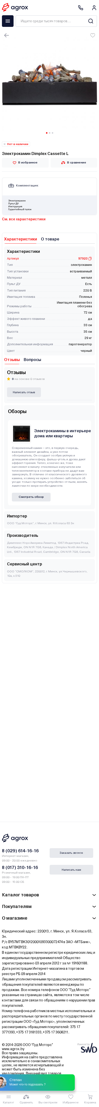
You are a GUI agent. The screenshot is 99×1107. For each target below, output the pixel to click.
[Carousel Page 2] (49, 133)
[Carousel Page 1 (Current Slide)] (46, 133)
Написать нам (71, 869)
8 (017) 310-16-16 (20, 867)
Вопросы (32, 359)
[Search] (90, 21)
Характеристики (20, 239)
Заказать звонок (71, 852)
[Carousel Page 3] (52, 133)
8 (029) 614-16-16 (20, 850)
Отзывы (12, 359)
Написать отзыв (24, 392)
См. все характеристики (24, 219)
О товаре (50, 239)
